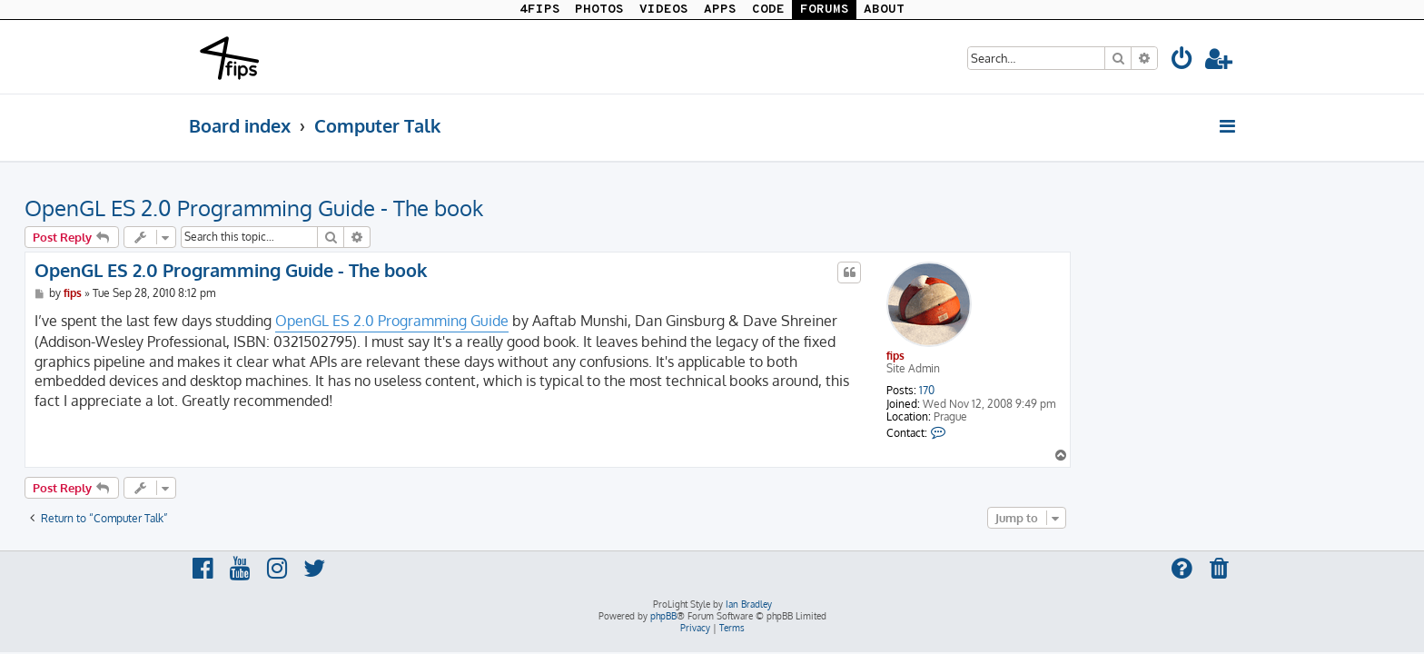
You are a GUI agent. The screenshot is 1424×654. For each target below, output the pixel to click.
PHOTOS (599, 9)
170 (1091, 390)
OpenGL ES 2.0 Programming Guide (556, 321)
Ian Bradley (749, 604)
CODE (768, 9)
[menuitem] (1182, 61)
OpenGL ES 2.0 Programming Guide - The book (418, 207)
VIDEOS (663, 9)
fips (1060, 355)
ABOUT (884, 9)
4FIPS (539, 9)
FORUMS (824, 9)
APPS (720, 9)
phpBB (663, 615)
